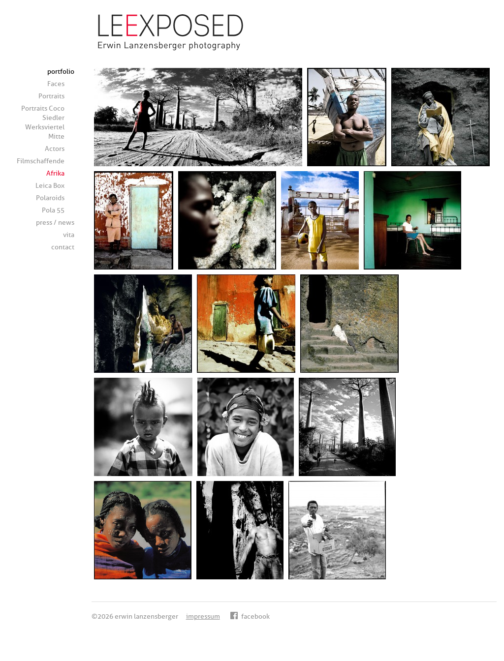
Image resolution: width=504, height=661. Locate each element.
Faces (55, 84)
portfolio (60, 71)
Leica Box (49, 185)
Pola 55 (53, 210)
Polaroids (50, 198)
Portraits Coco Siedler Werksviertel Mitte (42, 122)
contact (62, 247)
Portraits (51, 96)
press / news (55, 222)
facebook (250, 616)
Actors (54, 149)
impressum (203, 616)
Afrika (55, 173)
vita (68, 235)
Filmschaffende (40, 161)
